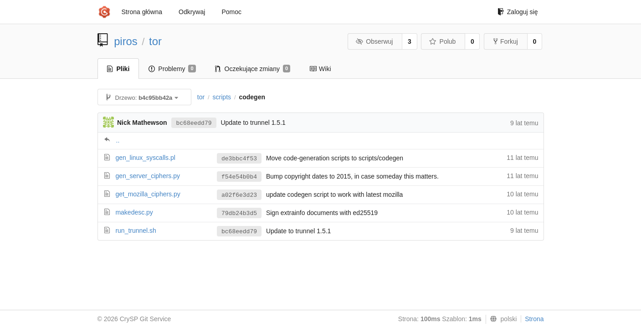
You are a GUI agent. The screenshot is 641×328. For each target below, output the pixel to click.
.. (118, 140)
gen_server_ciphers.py (147, 175)
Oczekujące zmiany (253, 69)
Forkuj (505, 41)
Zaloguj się (517, 11)
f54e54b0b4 (239, 177)
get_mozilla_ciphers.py (147, 194)
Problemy (172, 69)
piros (126, 41)
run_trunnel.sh (135, 230)
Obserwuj (374, 41)
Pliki (118, 68)
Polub (442, 41)
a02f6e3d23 (239, 195)
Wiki (320, 68)
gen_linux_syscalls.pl (145, 157)
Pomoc (231, 11)
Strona (534, 319)
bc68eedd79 (193, 123)
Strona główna (142, 11)
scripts (222, 97)
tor (155, 41)
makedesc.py (134, 212)
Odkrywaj (192, 11)
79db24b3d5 (239, 213)
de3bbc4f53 (239, 158)
